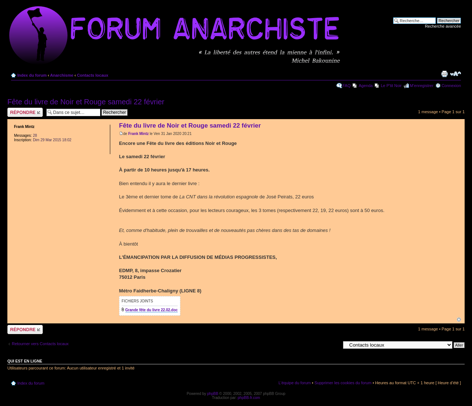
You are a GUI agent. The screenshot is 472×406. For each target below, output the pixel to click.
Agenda (366, 85)
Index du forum (31, 75)
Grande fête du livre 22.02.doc (151, 310)
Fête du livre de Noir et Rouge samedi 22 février (85, 102)
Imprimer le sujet (444, 73)
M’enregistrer (421, 85)
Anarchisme (61, 75)
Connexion (451, 85)
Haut (459, 319)
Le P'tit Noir (391, 85)
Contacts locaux (92, 75)
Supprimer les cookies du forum (343, 383)
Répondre (25, 112)
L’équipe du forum (294, 383)
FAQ (347, 85)
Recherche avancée (443, 26)
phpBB (212, 394)
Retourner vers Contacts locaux (40, 343)
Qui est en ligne (24, 361)
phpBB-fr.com (249, 398)
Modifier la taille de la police (455, 73)
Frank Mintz (138, 134)
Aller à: (333, 345)
